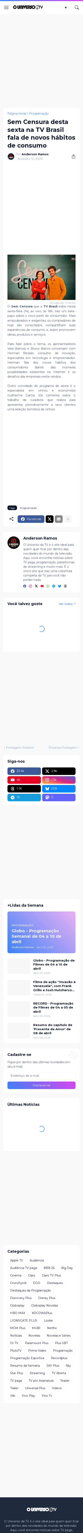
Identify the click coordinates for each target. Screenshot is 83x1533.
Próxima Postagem (63, 747)
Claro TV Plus (51, 1275)
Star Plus (16, 1373)
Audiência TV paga (23, 1268)
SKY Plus (52, 1365)
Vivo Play (28, 1396)
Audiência (37, 1260)
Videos (57, 1388)
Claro (31, 1275)
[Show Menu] (6, 7)
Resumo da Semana (25, 1365)
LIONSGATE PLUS (23, 1320)
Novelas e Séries (59, 1335)
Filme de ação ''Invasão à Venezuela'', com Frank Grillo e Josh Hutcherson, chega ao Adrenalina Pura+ (54, 986)
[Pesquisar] (77, 7)
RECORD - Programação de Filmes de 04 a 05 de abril (53, 1007)
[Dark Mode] (67, 7)
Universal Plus (35, 1388)
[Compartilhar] (72, 156)
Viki (12, 1396)
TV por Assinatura (41, 1381)
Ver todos (66, 603)
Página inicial (16, 113)
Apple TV (16, 1260)
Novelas (34, 1335)
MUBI (36, 1328)
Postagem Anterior (20, 747)
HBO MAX (17, 1313)
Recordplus (59, 1358)
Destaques (55, 1283)
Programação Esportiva (27, 1358)
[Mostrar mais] (68, 519)
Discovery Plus (21, 1298)
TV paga (16, 1381)
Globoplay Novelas (44, 1305)
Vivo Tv (47, 1396)
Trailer (14, 1388)
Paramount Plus (36, 1343)
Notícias (16, 1335)
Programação (39, 113)
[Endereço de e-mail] (41, 1075)
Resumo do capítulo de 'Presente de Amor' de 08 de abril (52, 1029)
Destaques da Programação (30, 1290)
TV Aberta (59, 1373)
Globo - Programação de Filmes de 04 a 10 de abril (54, 964)
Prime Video (37, 1350)
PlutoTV (16, 1350)
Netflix (52, 1328)
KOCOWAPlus (42, 1313)
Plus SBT (61, 1343)
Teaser (65, 1381)
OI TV (14, 1343)
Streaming (37, 1373)
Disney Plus (46, 1298)
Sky (68, 1365)
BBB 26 (49, 1268)
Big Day (67, 1268)
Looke (48, 1320)
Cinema (15, 1275)
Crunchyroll (18, 1283)
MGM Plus (17, 1328)
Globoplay (17, 1305)
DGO (36, 1283)
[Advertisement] (41, 61)
